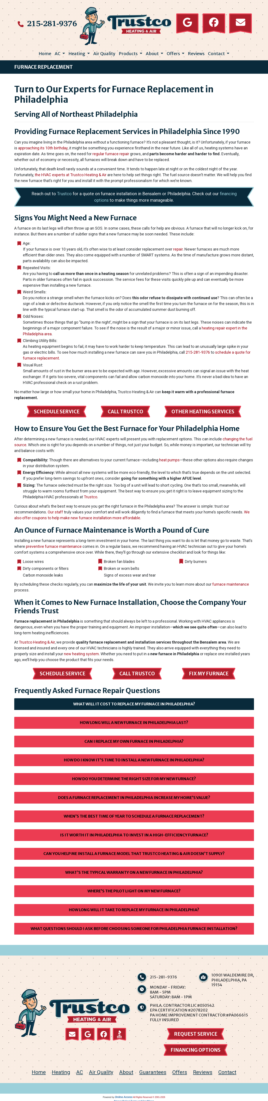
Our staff (55, 510)
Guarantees (152, 1070)
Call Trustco (125, 410)
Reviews (196, 51)
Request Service (195, 1032)
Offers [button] (174, 51)
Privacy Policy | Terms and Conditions (134, 1099)
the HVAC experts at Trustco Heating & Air (70, 173)
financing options (195, 1048)
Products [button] (128, 51)
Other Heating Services (202, 410)
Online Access (124, 1095)
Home (45, 51)
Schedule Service (56, 410)
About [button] (153, 51)
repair (178, 247)
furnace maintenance (230, 582)
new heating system (81, 652)
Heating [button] (77, 51)
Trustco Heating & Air (37, 640)
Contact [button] (217, 51)
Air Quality (104, 51)
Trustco (64, 192)
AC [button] (58, 51)
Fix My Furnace (208, 672)
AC (79, 1070)
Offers (179, 1070)
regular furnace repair (110, 152)
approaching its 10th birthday (43, 146)
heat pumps (169, 458)
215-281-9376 (52, 22)
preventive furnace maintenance (54, 544)
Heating (61, 1070)
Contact (227, 1070)
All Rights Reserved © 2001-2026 (149, 1095)
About (126, 1070)
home (39, 1070)
